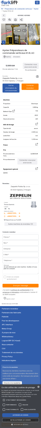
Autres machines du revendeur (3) (20, 224)
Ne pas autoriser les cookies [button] (20, 420)
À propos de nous (8, 333)
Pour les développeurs (10, 321)
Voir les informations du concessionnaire (11, 88)
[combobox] (38, 387)
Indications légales (9, 360)
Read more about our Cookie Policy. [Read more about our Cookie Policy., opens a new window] (20, 396)
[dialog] (20, 406)
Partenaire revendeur (10, 309)
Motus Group (7, 329)
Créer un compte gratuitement (13, 278)
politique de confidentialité (20, 290)
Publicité (5, 317)
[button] (9, 298)
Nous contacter (7, 345)
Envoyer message (20, 286)
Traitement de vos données (12, 352)
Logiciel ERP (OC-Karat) (11, 341)
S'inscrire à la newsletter (12, 383)
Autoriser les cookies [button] (20, 415)
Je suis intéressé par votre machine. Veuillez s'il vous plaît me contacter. (21, 269)
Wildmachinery (7, 337)
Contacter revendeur (30, 86)
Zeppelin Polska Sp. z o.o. (20, 186)
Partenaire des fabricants (11, 313)
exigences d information (11, 292)
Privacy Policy (7, 357)
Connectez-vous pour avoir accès (31, 65)
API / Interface (7, 325)
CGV (3, 349)
